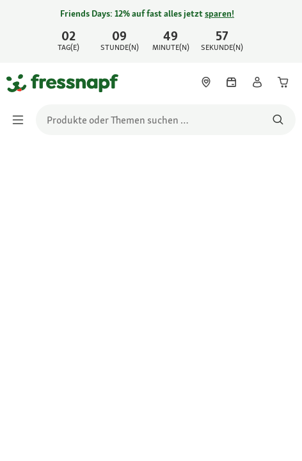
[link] (151, 31)
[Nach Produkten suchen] (278, 119)
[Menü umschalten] (21, 119)
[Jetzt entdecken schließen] (281, 29)
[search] (166, 119)
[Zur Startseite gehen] (21, 82)
